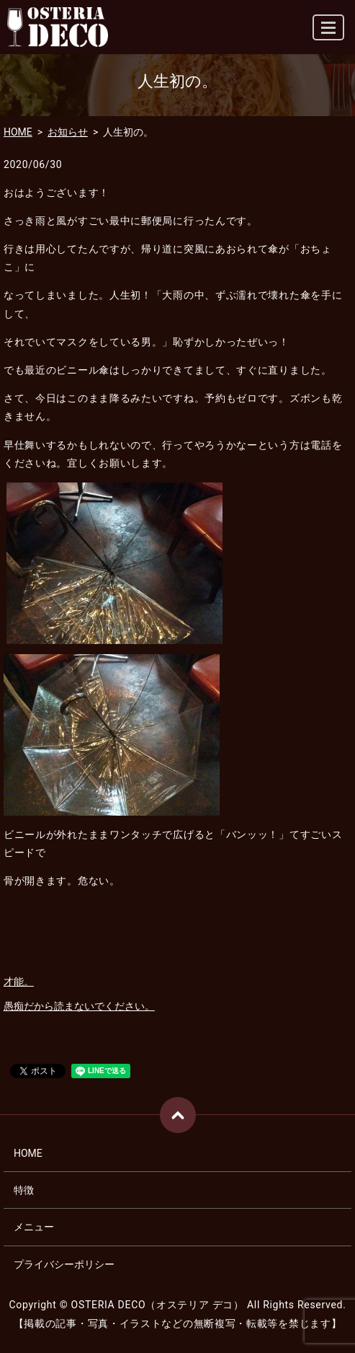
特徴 (24, 1190)
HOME (18, 132)
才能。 (19, 981)
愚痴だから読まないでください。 (79, 1006)
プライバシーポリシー (64, 1264)
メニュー (34, 1227)
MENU (329, 33)
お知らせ (68, 132)
